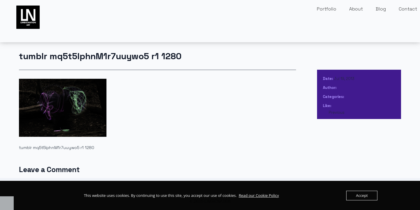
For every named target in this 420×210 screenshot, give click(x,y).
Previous (336, 112)
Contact (408, 9)
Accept (362, 195)
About (356, 9)
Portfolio (326, 9)
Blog (381, 9)
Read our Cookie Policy (259, 195)
